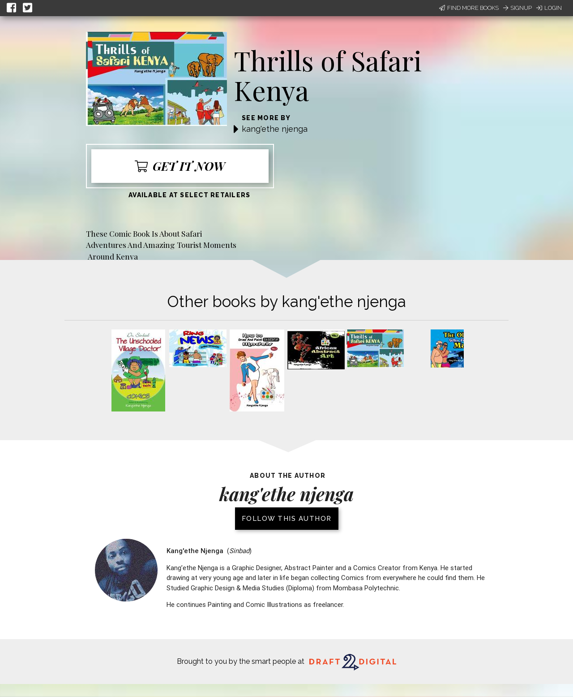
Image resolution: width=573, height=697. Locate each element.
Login (549, 7)
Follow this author (287, 519)
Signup (517, 7)
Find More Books (469, 7)
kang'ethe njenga (275, 129)
